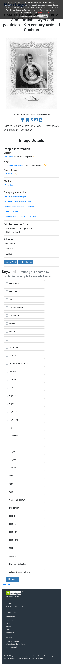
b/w (10, 299)
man (11, 484)
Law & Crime (26, 202)
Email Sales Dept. (12, 641)
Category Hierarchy (15, 192)
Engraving (9, 185)
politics (12, 548)
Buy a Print (10, 262)
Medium (8, 181)
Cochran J (13, 371)
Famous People (19, 196)
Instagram (10, 632)
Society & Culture (11, 202)
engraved (13, 411)
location (12, 468)
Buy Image (26, 262)
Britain (12, 323)
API (7, 609)
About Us (9, 621)
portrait (12, 556)
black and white (16, 307)
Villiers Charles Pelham (19, 572)
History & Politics (11, 217)
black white (14, 315)
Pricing (8, 603)
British (12, 331)
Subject (7, 161)
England (12, 395)
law (10, 444)
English (12, 403)
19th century (14, 291)
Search (12, 579)
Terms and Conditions (14, 606)
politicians (13, 540)
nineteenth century (17, 500)
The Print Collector (17, 564)
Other (15, 212)
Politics (24, 217)
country (12, 379)
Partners (9, 600)
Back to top (7, 584)
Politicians (34, 217)
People (7, 196)
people (12, 516)
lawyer (12, 452)
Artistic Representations (14, 207)
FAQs (8, 624)
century (12, 355)
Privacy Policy (11, 612)
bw (10, 339)
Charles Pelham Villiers (14, 165)
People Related (11, 170)
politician (13, 532)
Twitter (8, 627)
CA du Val (8, 174)
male (11, 476)
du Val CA (13, 387)
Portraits (30, 207)
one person (14, 508)
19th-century (14, 283)
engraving (13, 419)
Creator (7, 153)
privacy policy (43, 12)
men (11, 492)
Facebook (9, 630)
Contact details (11, 647)
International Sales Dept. (15, 644)
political (12, 524)
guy (10, 427)
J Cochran (9, 157)
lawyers (12, 460)
